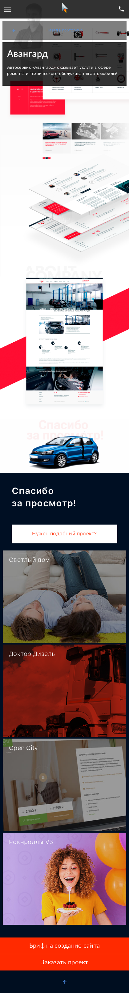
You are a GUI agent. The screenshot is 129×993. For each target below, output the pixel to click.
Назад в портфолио (47, 30)
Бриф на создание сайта (64, 946)
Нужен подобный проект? (64, 534)
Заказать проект (64, 962)
